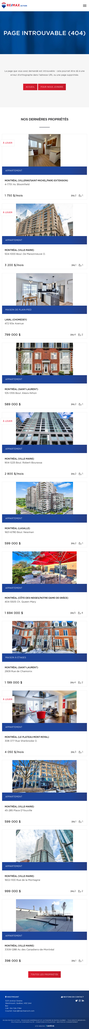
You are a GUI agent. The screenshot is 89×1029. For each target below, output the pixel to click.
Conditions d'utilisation (45, 1022)
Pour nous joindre (52, 87)
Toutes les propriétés (44, 975)
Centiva (50, 1026)
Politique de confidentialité (22, 1022)
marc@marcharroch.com (23, 1011)
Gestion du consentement (67, 1022)
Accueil (30, 87)
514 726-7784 (15, 1008)
